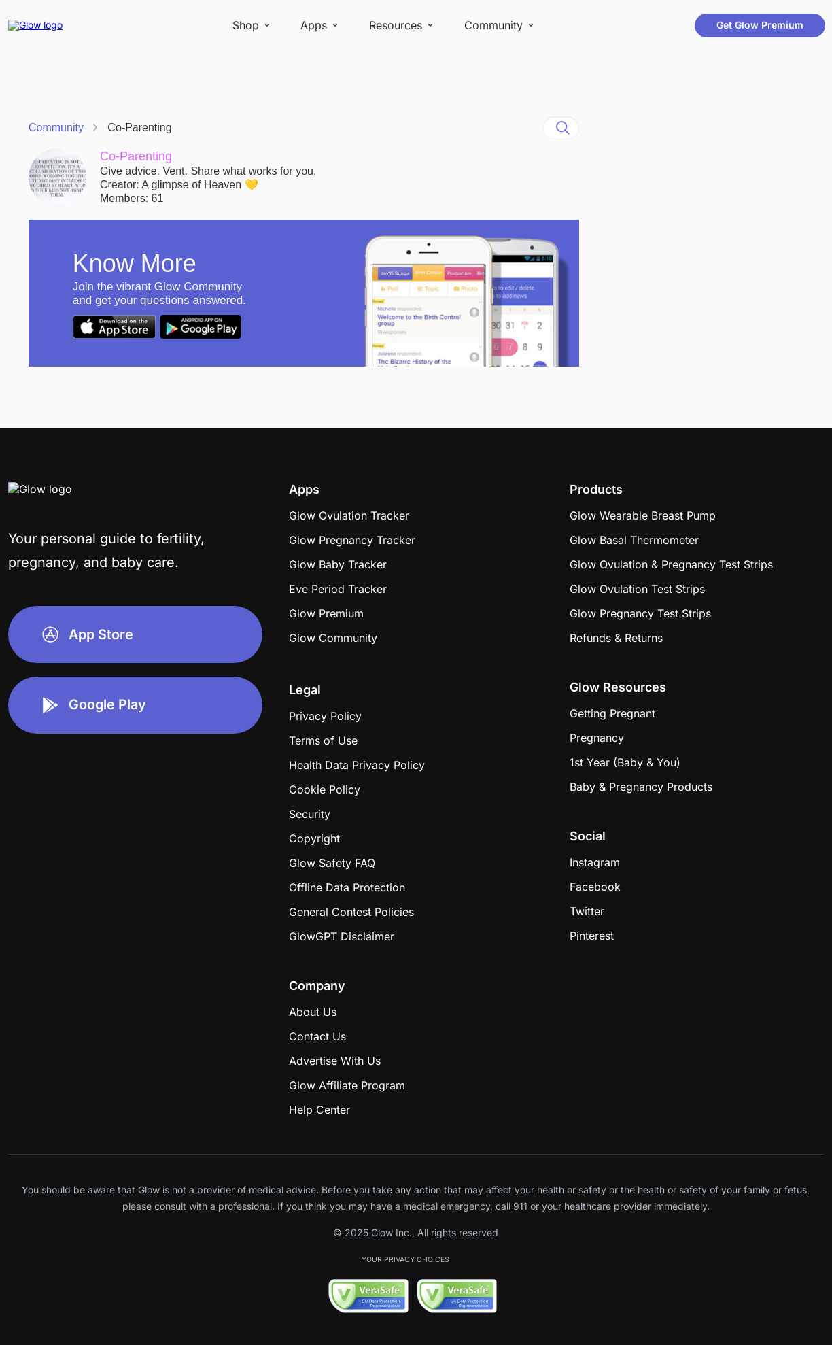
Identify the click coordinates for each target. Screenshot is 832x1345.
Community (56, 127)
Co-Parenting (139, 127)
